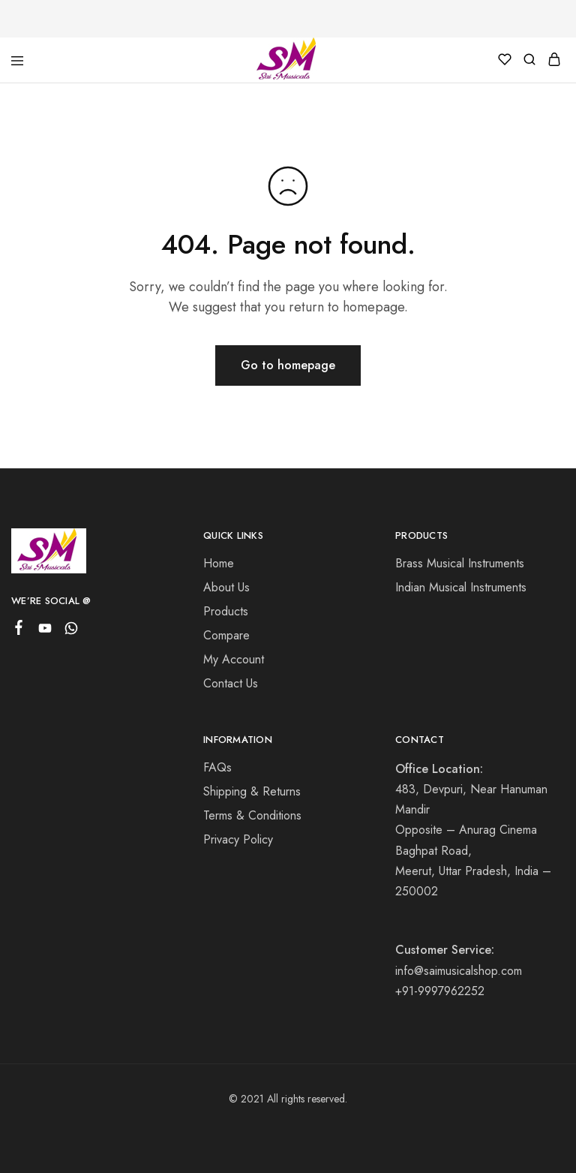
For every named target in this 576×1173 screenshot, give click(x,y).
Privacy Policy (238, 839)
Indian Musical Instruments (460, 587)
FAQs (217, 767)
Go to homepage (288, 365)
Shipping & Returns (252, 791)
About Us (226, 587)
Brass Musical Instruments (459, 563)
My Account (233, 659)
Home (218, 563)
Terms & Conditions (252, 815)
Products (225, 611)
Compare (226, 635)
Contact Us (230, 683)
